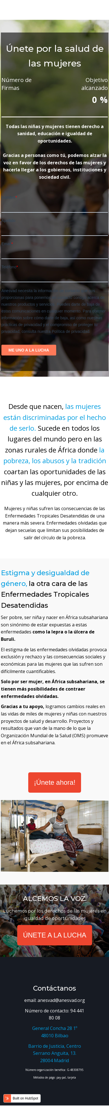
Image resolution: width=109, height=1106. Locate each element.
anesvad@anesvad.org (61, 1000)
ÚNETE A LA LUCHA (54, 935)
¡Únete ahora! (54, 782)
